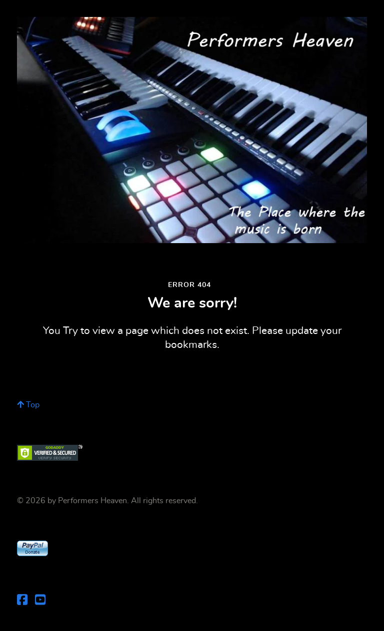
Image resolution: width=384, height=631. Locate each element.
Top (28, 405)
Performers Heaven (92, 501)
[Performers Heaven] (192, 130)
